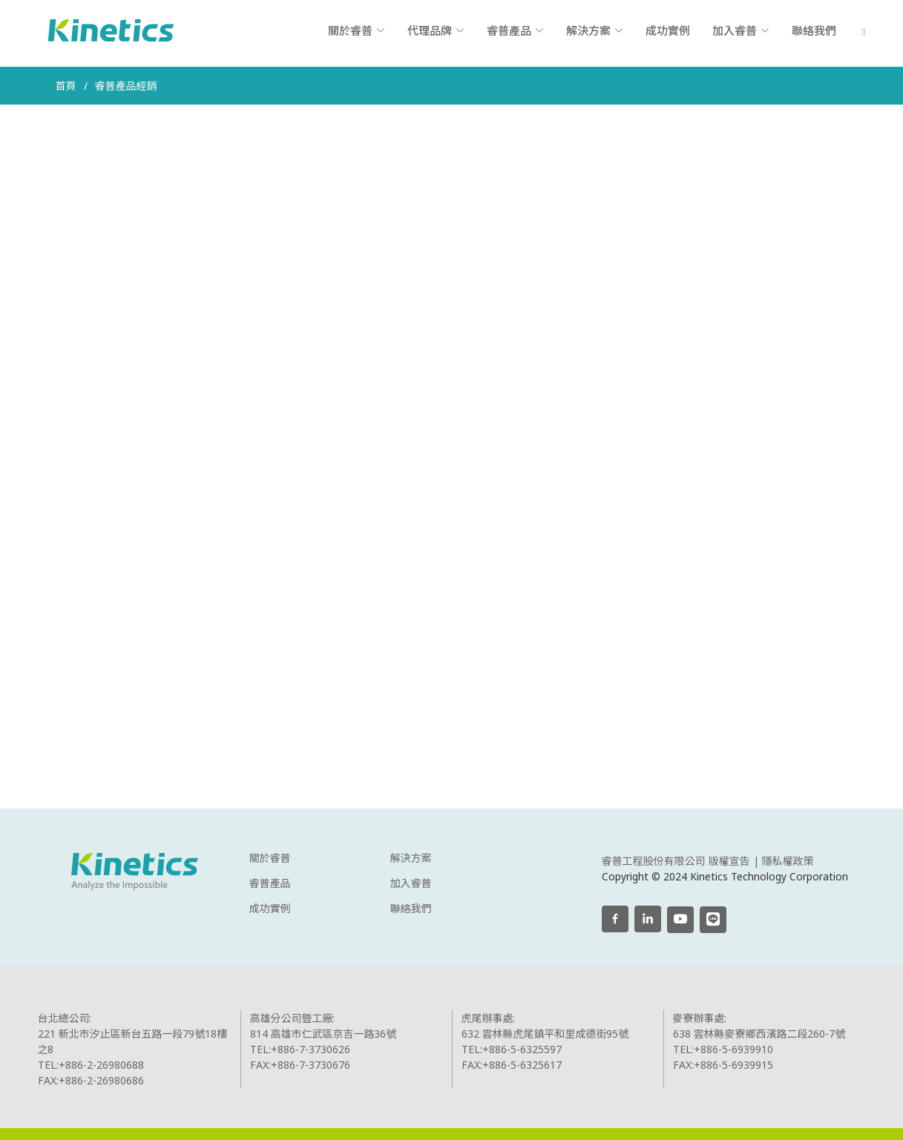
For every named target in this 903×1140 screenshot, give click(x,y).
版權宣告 (729, 861)
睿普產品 (270, 883)
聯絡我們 (814, 30)
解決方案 (411, 858)
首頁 (66, 86)
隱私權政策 (788, 861)
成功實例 (668, 30)
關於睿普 (270, 858)
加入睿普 (411, 883)
